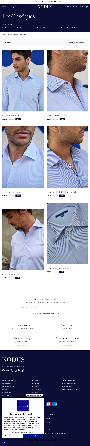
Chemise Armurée (10, 274)
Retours (45, 426)
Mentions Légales (45, 429)
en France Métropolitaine (23, 328)
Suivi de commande (45, 422)
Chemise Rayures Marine (58, 268)
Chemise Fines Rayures (12, 192)
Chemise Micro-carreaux (58, 115)
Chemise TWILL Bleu (12, 115)
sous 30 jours (23, 341)
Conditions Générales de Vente (45, 415)
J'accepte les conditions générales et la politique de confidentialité (45, 313)
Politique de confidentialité (45, 418)
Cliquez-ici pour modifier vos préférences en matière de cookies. (45, 433)
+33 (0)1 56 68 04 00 (67, 328)
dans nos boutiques (67, 341)
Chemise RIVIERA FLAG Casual (61, 192)
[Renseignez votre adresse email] (43, 307)
